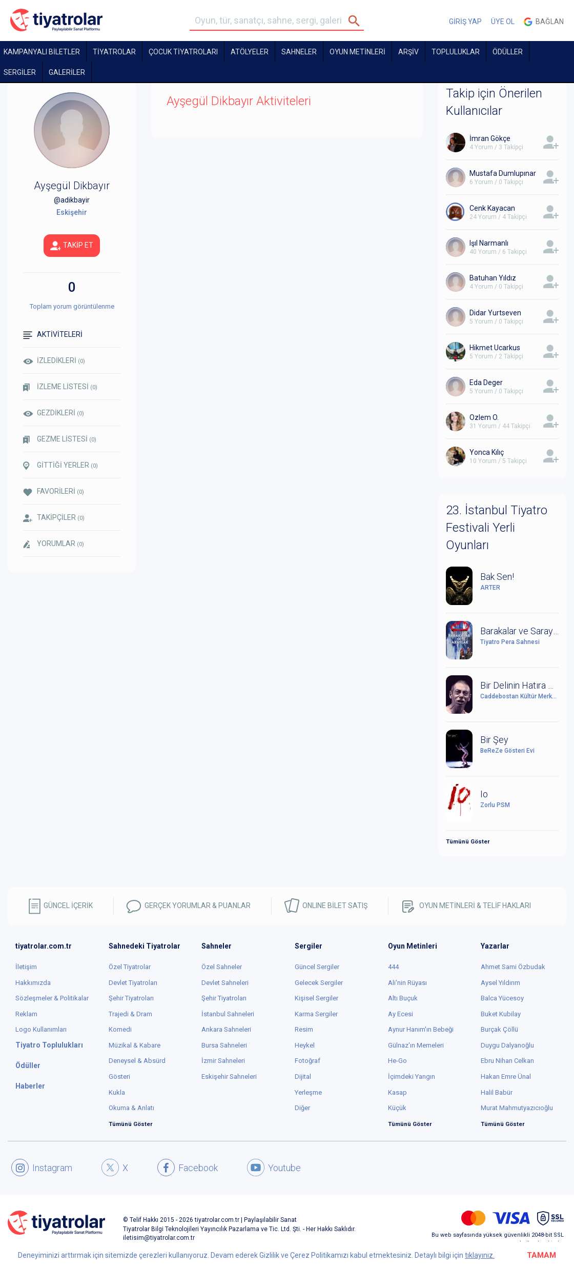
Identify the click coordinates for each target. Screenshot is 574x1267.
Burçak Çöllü (499, 1029)
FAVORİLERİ (53, 491)
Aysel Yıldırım (500, 983)
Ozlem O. (484, 417)
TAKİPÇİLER (54, 517)
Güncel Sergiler (317, 967)
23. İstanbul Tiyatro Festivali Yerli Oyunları (496, 528)
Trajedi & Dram (130, 1014)
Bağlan (544, 21)
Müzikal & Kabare (134, 1045)
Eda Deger (486, 382)
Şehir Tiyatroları (131, 998)
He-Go (397, 1060)
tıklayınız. (480, 1255)
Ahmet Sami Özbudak (513, 967)
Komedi (120, 1029)
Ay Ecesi (400, 1014)
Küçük (397, 1108)
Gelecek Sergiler (319, 983)
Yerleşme (308, 1092)
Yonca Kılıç (486, 452)
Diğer (302, 1108)
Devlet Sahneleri (225, 983)
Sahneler (299, 52)
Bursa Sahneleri (224, 1045)
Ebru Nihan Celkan (507, 1060)
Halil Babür (496, 1092)
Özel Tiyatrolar (130, 967)
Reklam (26, 1014)
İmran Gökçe (489, 138)
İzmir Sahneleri (223, 1060)
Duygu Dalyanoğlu (507, 1045)
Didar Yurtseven (495, 313)
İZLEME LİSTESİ (60, 387)
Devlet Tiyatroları (133, 983)
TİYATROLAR (114, 52)
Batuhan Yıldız (492, 278)
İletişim (26, 967)
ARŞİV (408, 52)
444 (393, 967)
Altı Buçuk (403, 998)
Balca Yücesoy (502, 998)
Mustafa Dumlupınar (502, 173)
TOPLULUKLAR (456, 52)
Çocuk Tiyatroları (183, 52)
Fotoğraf (307, 1060)
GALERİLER (67, 72)
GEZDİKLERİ (53, 413)
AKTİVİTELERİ (53, 334)
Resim (304, 1029)
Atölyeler (250, 52)
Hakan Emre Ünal (506, 1076)
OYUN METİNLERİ (357, 52)
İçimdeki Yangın (411, 1076)
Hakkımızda (33, 983)
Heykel (305, 1045)
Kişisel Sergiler (316, 998)
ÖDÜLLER (508, 52)
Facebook (187, 1167)
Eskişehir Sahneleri (229, 1076)
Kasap (397, 1092)
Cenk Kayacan (492, 208)
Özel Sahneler (221, 967)
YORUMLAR (53, 544)
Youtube (274, 1167)
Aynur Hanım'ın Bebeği (421, 1029)
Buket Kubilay (501, 1014)
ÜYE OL (503, 21)
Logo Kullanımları (41, 1029)
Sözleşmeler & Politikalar (52, 998)
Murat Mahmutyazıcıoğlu (517, 1108)
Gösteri (119, 1076)
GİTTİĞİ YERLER (60, 465)
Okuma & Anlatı (131, 1108)
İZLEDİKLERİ (54, 360)
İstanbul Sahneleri (227, 1014)
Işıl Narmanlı (488, 243)
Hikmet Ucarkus (494, 348)
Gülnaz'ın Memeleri (416, 1045)
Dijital (303, 1076)
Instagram (41, 1167)
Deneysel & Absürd (137, 1060)
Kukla (117, 1092)
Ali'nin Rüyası (407, 983)
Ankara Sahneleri (226, 1029)
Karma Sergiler (316, 1014)
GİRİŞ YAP (465, 21)
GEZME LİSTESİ (59, 439)
